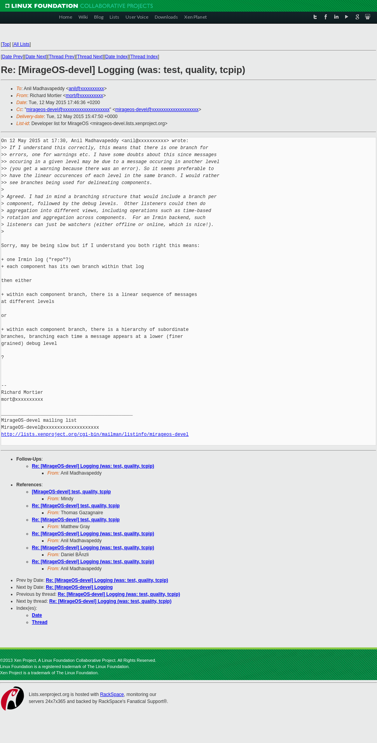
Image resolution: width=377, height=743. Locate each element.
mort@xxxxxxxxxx (84, 95)
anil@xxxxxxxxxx (86, 88)
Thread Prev (61, 56)
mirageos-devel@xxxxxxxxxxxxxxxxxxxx (68, 109)
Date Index (116, 56)
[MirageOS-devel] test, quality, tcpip (71, 491)
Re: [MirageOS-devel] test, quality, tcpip (76, 505)
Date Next (35, 56)
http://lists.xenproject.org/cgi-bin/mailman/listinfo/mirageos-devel (94, 434)
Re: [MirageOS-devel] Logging (79, 587)
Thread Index (144, 56)
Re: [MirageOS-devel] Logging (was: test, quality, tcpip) (93, 466)
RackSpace (112, 694)
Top (5, 44)
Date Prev (12, 56)
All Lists (22, 44)
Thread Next (90, 56)
